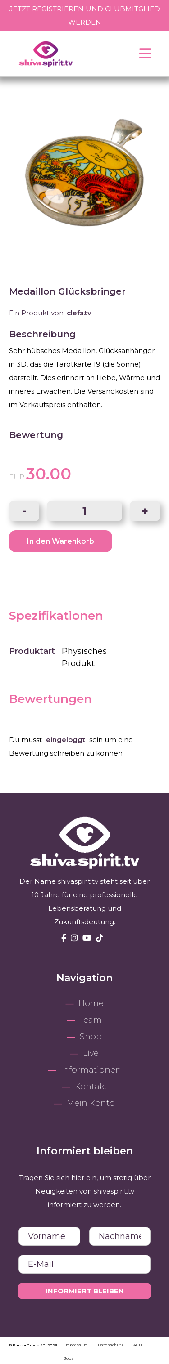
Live (91, 1053)
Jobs (68, 1358)
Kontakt (91, 1086)
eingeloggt (65, 739)
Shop (91, 1037)
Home (91, 1003)
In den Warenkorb (60, 541)
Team (91, 1020)
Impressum (76, 1344)
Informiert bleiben (85, 1291)
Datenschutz (111, 1344)
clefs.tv (79, 313)
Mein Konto (91, 1103)
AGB (137, 1344)
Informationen (91, 1070)
